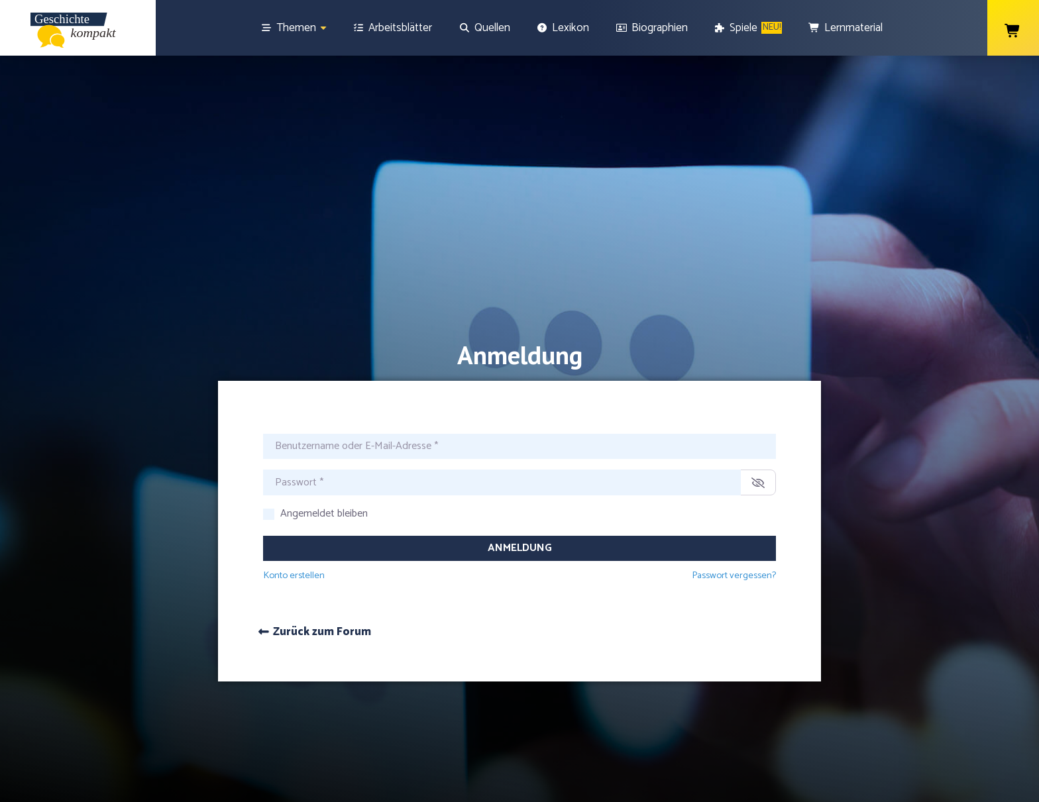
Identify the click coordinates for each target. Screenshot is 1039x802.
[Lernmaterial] (845, 28)
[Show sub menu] (323, 28)
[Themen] (293, 28)
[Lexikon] (563, 28)
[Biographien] (651, 28)
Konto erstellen (294, 520)
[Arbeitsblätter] (393, 28)
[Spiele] (748, 28)
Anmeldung (520, 493)
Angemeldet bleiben (324, 459)
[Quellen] (484, 28)
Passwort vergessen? (734, 520)
